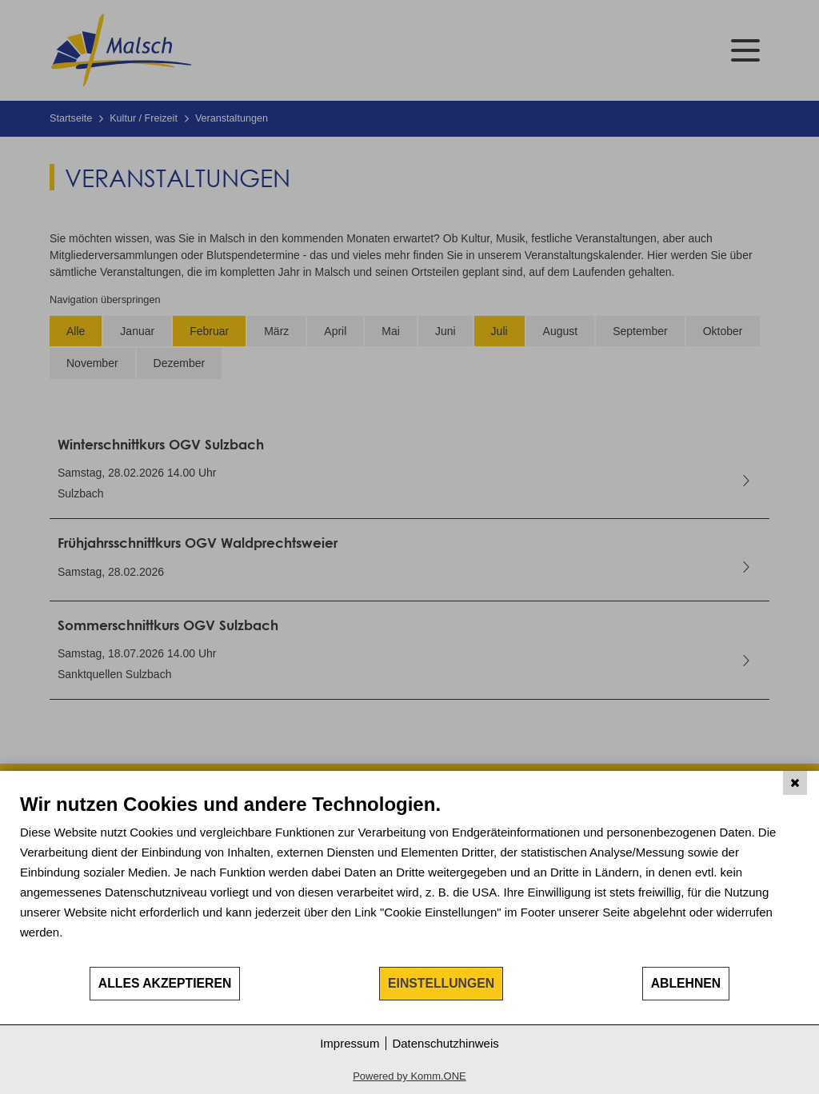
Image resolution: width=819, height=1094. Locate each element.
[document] (409, 879)
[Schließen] (795, 783)
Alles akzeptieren (165, 983)
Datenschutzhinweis (445, 1043)
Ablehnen (686, 983)
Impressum (349, 1043)
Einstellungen (441, 983)
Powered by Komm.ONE (409, 1076)
